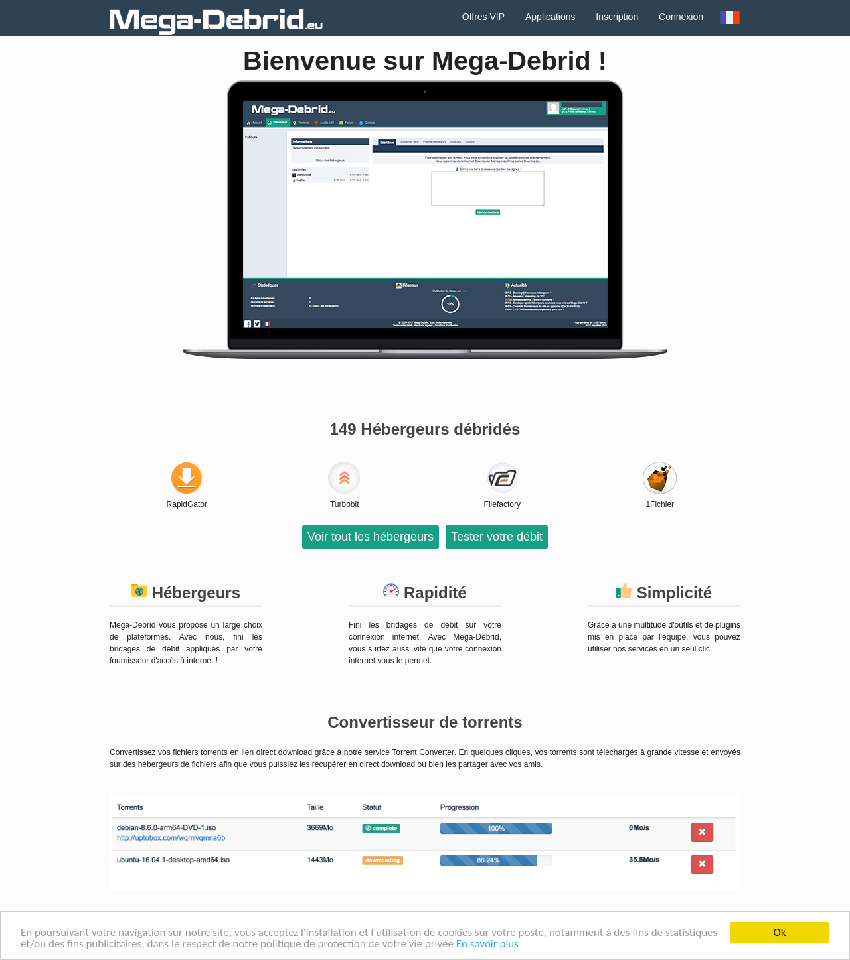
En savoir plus (487, 944)
